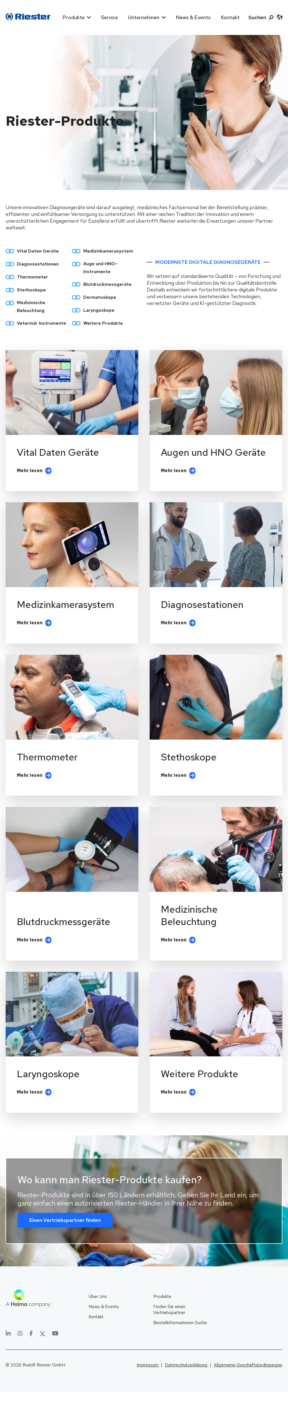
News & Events (104, 1324)
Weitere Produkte (103, 323)
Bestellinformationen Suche (180, 1340)
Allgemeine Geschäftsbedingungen (248, 1382)
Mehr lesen (29, 476)
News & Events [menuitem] (193, 17)
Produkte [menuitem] (73, 17)
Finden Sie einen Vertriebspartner (169, 1327)
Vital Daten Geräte (38, 251)
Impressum (148, 1382)
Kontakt (96, 1334)
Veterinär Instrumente (41, 323)
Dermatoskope (99, 297)
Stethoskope (31, 290)
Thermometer (32, 277)
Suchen (257, 17)
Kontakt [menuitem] (230, 17)
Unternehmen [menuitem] (143, 17)
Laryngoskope (98, 310)
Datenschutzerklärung (186, 1382)
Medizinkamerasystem (108, 251)
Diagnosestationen (38, 264)
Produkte (162, 1314)
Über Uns (98, 1314)
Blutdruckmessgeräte (107, 284)
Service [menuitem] (109, 17)
